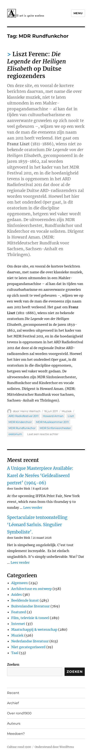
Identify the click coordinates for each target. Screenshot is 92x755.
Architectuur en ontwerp (31, 589)
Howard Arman (53, 416)
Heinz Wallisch (30, 411)
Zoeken (13, 664)
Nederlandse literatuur (30, 641)
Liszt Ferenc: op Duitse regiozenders (36, 65)
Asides (16, 594)
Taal (14, 653)
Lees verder (32, 507)
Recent (13, 693)
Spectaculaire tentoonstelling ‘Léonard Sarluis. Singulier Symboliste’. (37, 525)
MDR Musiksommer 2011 (52, 422)
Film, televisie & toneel (30, 618)
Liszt (71, 416)
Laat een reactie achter (42, 434)
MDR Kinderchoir (20, 422)
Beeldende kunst (25, 600)
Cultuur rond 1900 (19, 747)
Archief (13, 703)
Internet (18, 624)
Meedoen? (16, 734)
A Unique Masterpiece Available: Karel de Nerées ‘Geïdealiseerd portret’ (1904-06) (40, 475)
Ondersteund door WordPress (54, 747)
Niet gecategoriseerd (28, 647)
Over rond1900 (19, 713)
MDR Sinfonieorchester (55, 428)
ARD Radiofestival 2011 (24, 416)
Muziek (67, 411)
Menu (78, 13)
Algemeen (19, 583)
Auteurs (13, 723)
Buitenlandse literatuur (30, 606)
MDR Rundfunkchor (22, 428)
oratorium (15, 434)
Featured (18, 612)
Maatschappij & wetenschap (34, 629)
